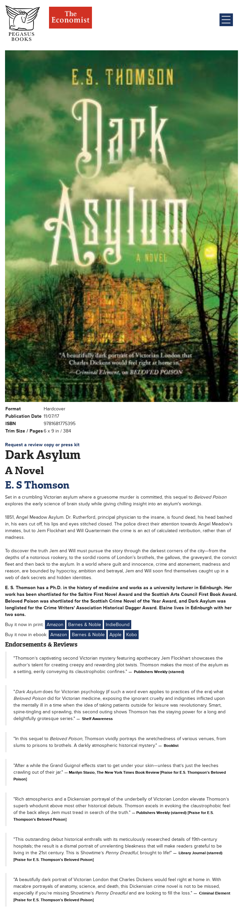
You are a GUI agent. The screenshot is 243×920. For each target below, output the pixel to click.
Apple (115, 634)
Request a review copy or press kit (42, 445)
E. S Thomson (37, 485)
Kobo (131, 634)
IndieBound (118, 624)
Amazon (55, 624)
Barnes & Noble (84, 624)
